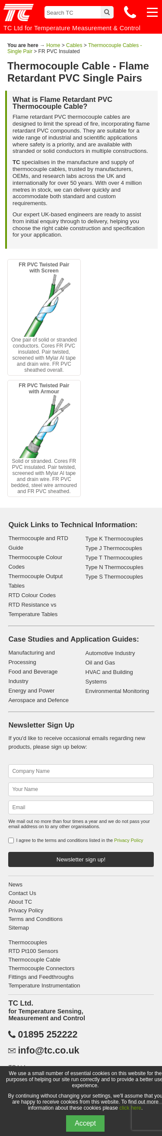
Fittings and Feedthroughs (40, 977)
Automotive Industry (110, 653)
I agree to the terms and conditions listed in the (79, 840)
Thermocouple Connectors (41, 968)
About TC (20, 902)
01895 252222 (47, 1034)
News (15, 884)
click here (130, 1108)
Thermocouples (27, 942)
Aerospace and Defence (38, 700)
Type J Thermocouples (114, 548)
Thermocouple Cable (34, 959)
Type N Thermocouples (114, 567)
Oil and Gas (100, 662)
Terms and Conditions (35, 919)
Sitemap (18, 927)
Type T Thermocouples (114, 557)
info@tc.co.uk (48, 1050)
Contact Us (22, 893)
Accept (85, 1123)
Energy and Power (31, 690)
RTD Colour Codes (32, 595)
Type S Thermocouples (114, 576)
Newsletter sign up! (81, 859)
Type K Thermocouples (114, 538)
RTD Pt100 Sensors (33, 951)
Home (53, 45)
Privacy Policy (128, 840)
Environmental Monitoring (117, 691)
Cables (74, 45)
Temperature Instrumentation (44, 985)
